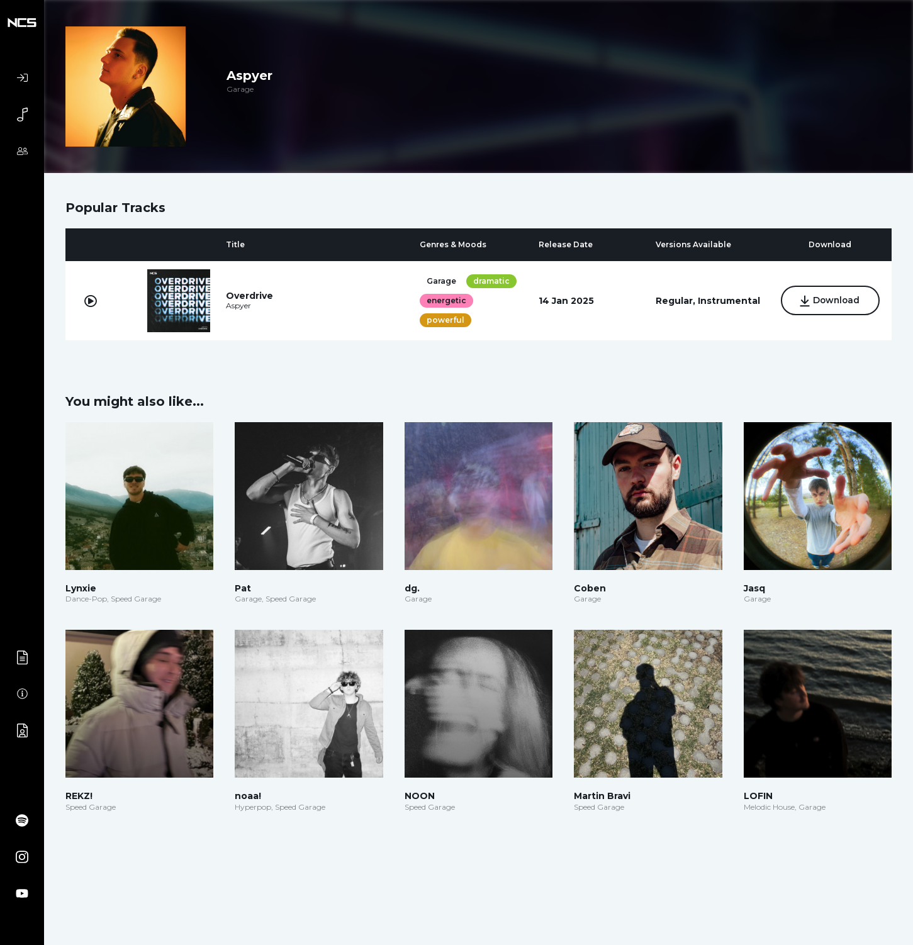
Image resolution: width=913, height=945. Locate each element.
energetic (446, 300)
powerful (445, 320)
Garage (441, 281)
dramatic (491, 281)
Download (830, 301)
